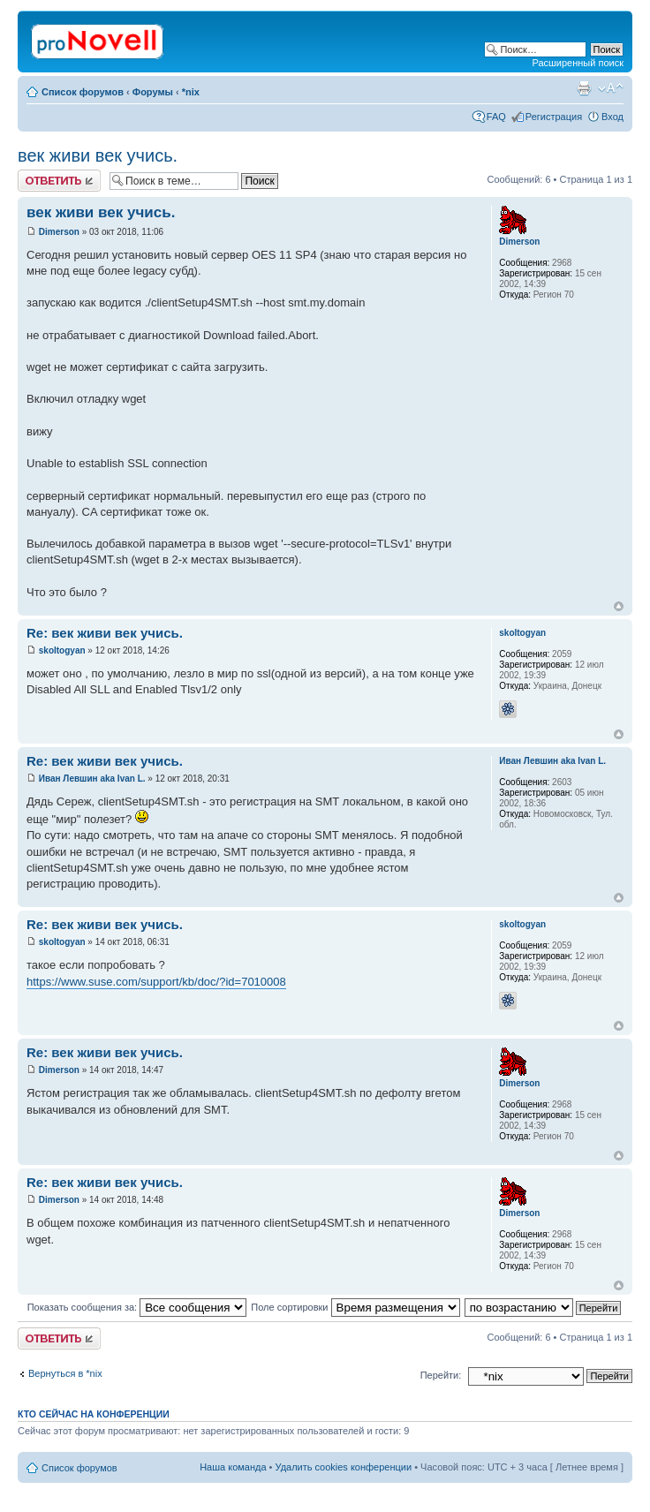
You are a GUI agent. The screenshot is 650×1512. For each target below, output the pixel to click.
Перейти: (441, 1375)
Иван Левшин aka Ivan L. (92, 778)
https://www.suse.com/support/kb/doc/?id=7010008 (156, 981)
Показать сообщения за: (137, 1307)
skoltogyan (62, 650)
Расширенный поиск (578, 62)
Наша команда (233, 1467)
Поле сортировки (355, 1307)
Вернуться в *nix (65, 1373)
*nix (191, 92)
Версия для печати (583, 88)
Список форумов (83, 92)
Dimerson (59, 232)
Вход (612, 116)
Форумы (152, 92)
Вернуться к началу (619, 606)
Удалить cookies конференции (344, 1467)
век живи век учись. (98, 155)
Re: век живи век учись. (104, 632)
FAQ (496, 116)
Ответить (59, 181)
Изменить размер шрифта (611, 88)
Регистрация (553, 116)
